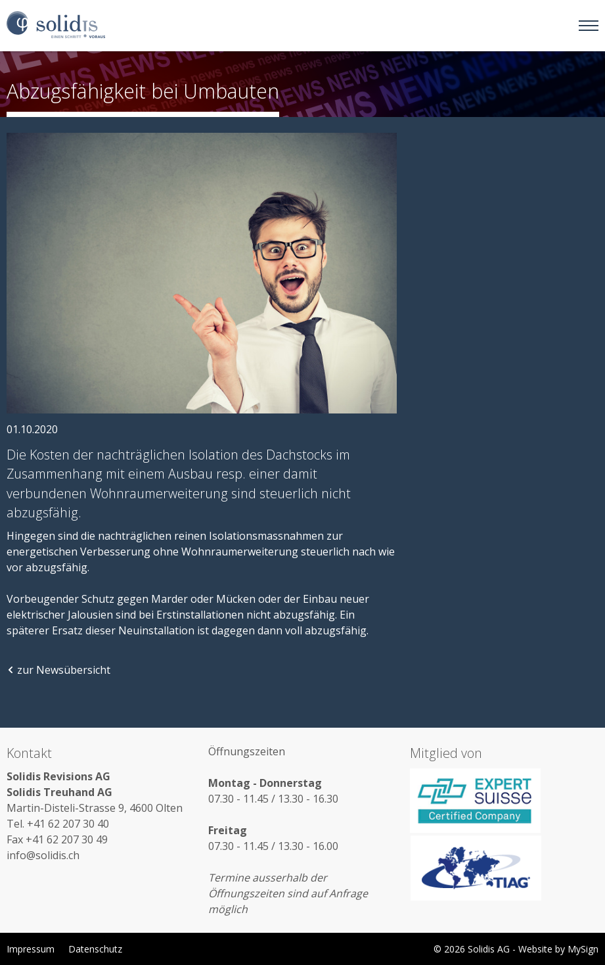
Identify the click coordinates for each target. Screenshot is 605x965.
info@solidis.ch (43, 855)
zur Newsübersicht (58, 670)
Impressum (31, 949)
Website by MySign (558, 949)
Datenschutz (95, 949)
